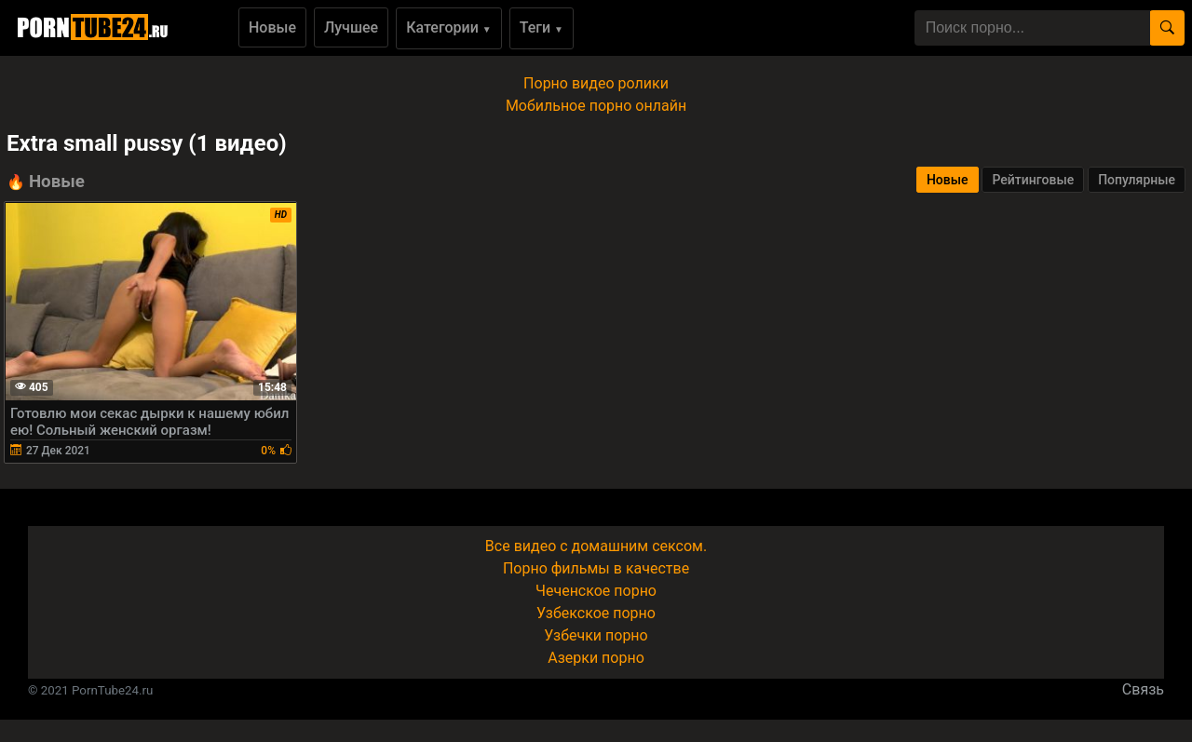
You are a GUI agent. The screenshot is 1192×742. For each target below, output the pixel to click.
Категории (449, 27)
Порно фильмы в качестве (596, 568)
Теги (541, 27)
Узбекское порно (596, 613)
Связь (1143, 689)
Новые (272, 27)
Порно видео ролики (596, 83)
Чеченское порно (596, 591)
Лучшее (351, 27)
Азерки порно (596, 658)
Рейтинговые (1033, 179)
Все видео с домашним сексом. (596, 546)
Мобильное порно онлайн (596, 106)
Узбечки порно (595, 635)
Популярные (1136, 179)
